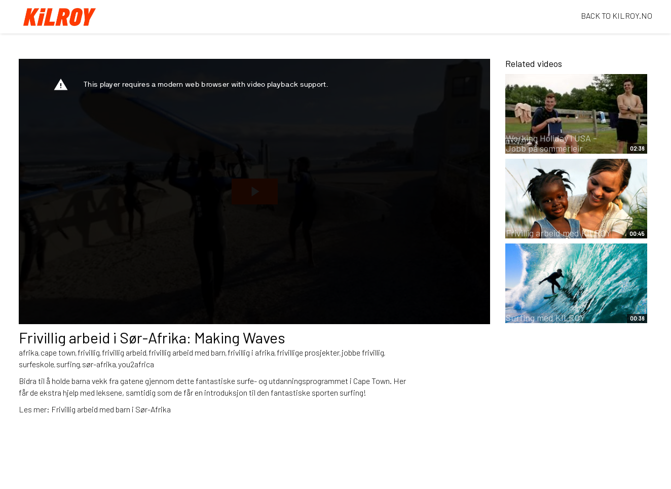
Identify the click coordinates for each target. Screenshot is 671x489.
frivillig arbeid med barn (187, 352)
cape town (58, 352)
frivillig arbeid (124, 352)
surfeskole (36, 364)
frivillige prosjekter (308, 352)
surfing (68, 364)
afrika (29, 352)
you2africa (136, 364)
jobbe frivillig (363, 352)
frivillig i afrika (251, 352)
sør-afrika (99, 364)
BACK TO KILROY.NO (616, 15)
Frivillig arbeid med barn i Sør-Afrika (111, 409)
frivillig (89, 352)
